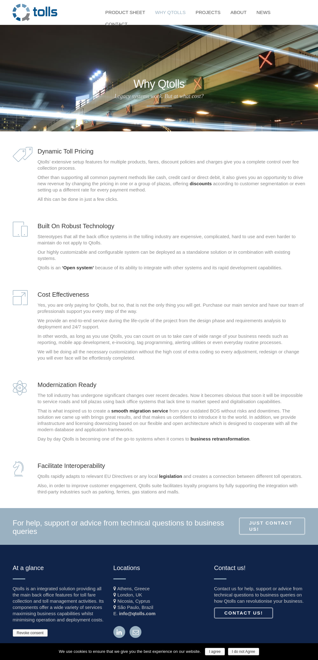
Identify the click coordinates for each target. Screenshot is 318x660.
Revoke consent (30, 633)
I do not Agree (243, 651)
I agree (215, 651)
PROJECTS (208, 12)
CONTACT (116, 24)
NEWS (264, 12)
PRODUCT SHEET (125, 12)
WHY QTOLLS (170, 12)
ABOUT (238, 12)
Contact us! (243, 612)
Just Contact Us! (270, 526)
